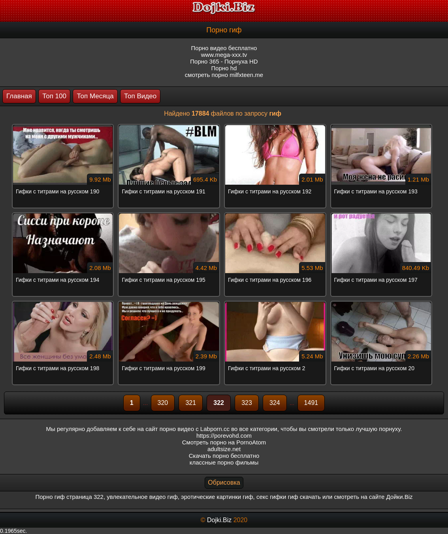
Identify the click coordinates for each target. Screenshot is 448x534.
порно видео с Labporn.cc (195, 428)
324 (274, 402)
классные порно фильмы (224, 462)
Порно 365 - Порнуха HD (224, 61)
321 (190, 402)
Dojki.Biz (219, 520)
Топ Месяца (95, 96)
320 (163, 402)
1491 (311, 402)
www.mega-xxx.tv (224, 54)
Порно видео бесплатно (224, 48)
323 (246, 402)
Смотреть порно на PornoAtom (224, 442)
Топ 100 (54, 96)
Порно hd (224, 68)
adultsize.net (224, 449)
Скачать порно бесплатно (224, 455)
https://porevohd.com (224, 435)
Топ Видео (140, 96)
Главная (19, 96)
